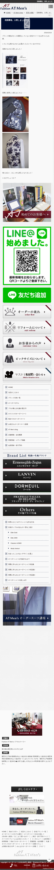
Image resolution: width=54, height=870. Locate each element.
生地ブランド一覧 (40, 831)
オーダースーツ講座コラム (32, 844)
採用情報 (5, 841)
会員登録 (46, 839)
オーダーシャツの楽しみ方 (17, 580)
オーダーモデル (13, 403)
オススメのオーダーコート (17, 414)
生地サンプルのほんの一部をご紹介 (20, 527)
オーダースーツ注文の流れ (33, 834)
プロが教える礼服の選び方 (17, 408)
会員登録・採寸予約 (15, 445)
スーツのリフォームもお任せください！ (15, 839)
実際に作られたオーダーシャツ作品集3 (21, 575)
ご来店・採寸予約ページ (39, 836)
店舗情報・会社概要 (15, 435)
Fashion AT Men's (48, 868)
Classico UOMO (16, 543)
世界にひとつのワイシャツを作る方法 (21, 522)
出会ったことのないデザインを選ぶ (20, 554)
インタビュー (36, 839)
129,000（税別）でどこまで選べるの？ (15, 836)
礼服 (47, 841)
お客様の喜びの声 (8, 846)
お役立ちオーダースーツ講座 (18, 424)
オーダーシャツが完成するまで (19, 559)
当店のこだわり (13, 392)
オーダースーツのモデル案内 (12, 834)
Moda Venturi (15, 548)
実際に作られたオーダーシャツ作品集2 (21, 570)
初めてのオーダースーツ (16, 419)
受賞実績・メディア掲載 (16, 440)
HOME (10, 387)
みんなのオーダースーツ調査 (26, 846)
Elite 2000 (14, 538)
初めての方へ (13, 831)
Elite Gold (14, 532)
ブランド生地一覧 (14, 398)
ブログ (41, 846)
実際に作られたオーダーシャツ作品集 (21, 564)
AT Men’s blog (13, 429)
